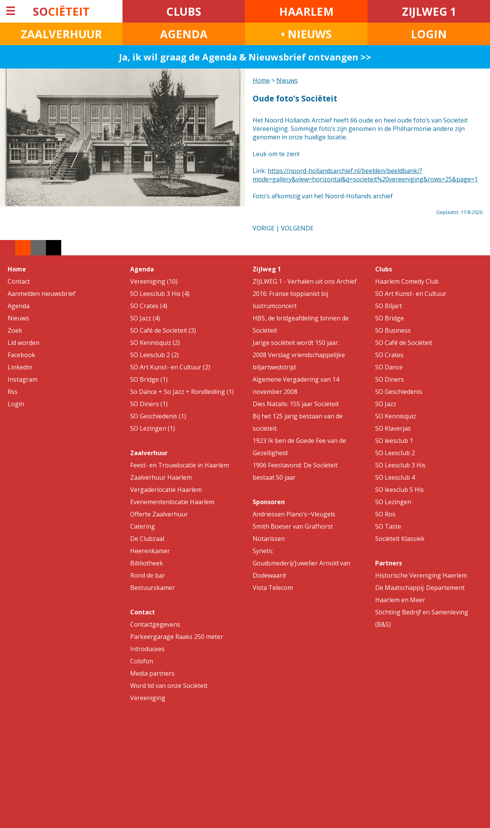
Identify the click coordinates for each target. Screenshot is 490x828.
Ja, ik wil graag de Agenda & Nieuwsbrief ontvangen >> (245, 57)
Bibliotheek (146, 563)
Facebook (21, 355)
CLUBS (183, 11)
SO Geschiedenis (398, 391)
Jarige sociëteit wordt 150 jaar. (296, 342)
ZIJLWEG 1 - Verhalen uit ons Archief (305, 281)
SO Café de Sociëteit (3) (163, 330)
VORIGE (263, 228)
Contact (19, 281)
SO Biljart (388, 306)
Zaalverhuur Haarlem (161, 477)
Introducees (147, 649)
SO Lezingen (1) (152, 428)
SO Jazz (385, 404)
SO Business (393, 330)
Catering (142, 526)
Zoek (15, 330)
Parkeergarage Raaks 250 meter (176, 636)
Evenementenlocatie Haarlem (172, 502)
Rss (13, 391)
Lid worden (23, 342)
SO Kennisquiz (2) (155, 342)
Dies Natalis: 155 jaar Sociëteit (296, 404)
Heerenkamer (150, 551)
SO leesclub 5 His (399, 489)
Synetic (263, 551)
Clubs (383, 269)
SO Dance (389, 367)
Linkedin (20, 367)
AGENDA (183, 33)
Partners (388, 563)
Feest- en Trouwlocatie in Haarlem (179, 465)
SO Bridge (389, 318)
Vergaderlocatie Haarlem (166, 489)
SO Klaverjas (393, 428)
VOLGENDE (297, 228)
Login (16, 404)
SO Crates (389, 355)
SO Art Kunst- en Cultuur (410, 293)
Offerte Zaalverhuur (159, 514)
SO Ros (385, 514)
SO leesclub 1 (394, 440)
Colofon (141, 661)
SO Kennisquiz (395, 416)
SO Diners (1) (149, 404)
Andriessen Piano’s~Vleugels (294, 514)
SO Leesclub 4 (395, 477)
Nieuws (287, 80)
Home (261, 80)
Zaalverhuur (149, 453)
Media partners (152, 673)
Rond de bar (147, 575)
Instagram (23, 379)
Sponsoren (269, 502)
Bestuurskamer (152, 587)
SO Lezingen (393, 502)
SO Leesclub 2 (395, 453)
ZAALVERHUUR (61, 33)
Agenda (18, 306)
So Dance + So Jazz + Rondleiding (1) (182, 391)
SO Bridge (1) (149, 379)
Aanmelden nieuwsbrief (41, 293)
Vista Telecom (273, 587)
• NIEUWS (306, 33)
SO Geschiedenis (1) (158, 416)
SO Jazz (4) (145, 318)
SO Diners (389, 379)
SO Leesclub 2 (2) (154, 355)
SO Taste (388, 526)
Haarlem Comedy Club (407, 281)
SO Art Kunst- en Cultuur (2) (170, 367)
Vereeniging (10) (154, 281)
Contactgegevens (155, 624)
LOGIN (429, 33)
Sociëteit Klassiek (400, 538)
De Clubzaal (147, 538)
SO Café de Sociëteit (403, 342)
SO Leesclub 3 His (400, 465)
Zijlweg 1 (267, 269)
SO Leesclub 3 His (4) (159, 293)
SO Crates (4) (148, 306)
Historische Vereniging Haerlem (421, 575)
